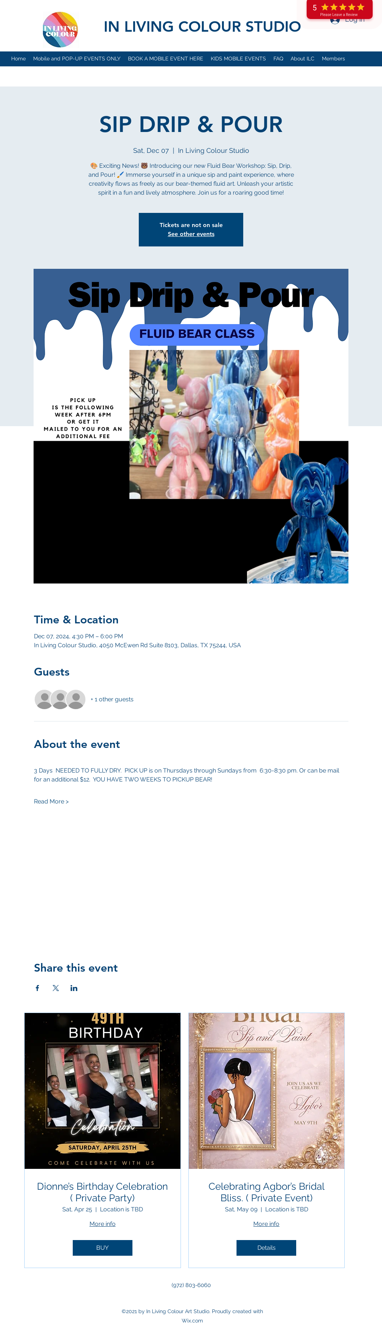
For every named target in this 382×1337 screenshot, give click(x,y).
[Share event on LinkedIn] (74, 988)
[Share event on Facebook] (37, 988)
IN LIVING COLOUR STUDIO (202, 26)
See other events (191, 233)
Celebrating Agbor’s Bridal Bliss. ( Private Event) (267, 1192)
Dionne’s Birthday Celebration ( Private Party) (102, 1192)
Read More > (51, 801)
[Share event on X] (55, 988)
